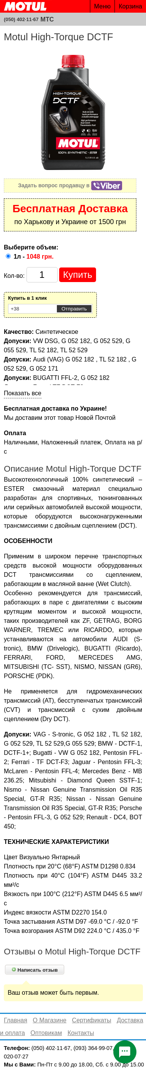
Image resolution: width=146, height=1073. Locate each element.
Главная (15, 1020)
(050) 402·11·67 (21, 19)
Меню (102, 6)
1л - (33, 256)
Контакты (81, 1033)
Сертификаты (91, 1020)
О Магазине (49, 1020)
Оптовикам (46, 1033)
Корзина (130, 6)
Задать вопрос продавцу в (70, 185)
